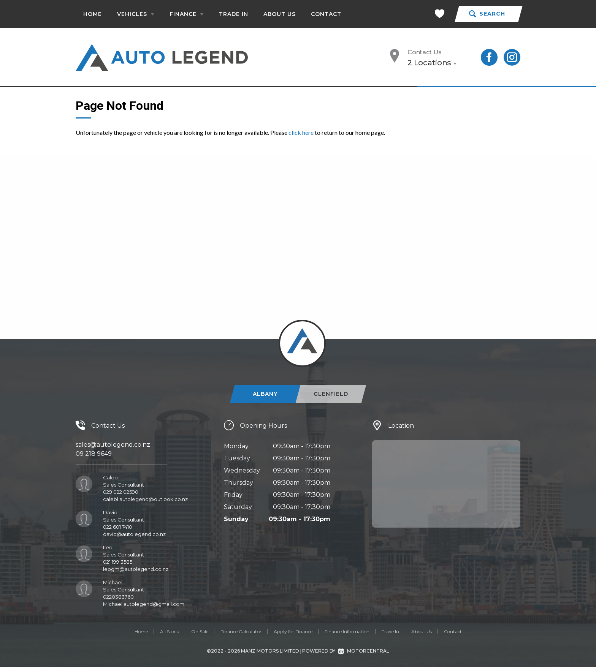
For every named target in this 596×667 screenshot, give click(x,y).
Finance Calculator (241, 631)
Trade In (233, 14)
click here (301, 132)
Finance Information (347, 631)
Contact (326, 14)
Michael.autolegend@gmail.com (143, 604)
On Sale (199, 631)
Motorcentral (363, 651)
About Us (279, 14)
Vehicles (135, 14)
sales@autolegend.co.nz (113, 444)
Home (92, 14)
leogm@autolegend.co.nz (135, 569)
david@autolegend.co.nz (134, 534)
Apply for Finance (293, 631)
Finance (187, 14)
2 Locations (429, 62)
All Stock (169, 631)
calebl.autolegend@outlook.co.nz (145, 499)
